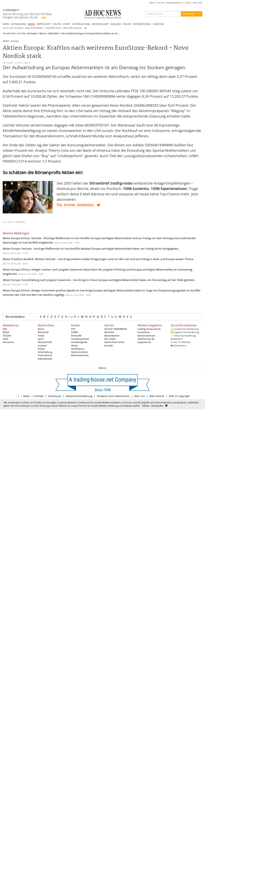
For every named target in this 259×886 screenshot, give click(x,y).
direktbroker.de (146, 338)
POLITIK (57, 24)
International (45, 355)
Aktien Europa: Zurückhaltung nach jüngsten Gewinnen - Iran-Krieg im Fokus (50, 280)
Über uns (139, 396)
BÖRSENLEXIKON (174, 3)
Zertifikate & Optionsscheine (79, 350)
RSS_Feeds (110, 338)
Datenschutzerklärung (79, 396)
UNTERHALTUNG (81, 24)
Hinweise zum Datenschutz (113, 396)
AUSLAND (116, 24)
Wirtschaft (43, 332)
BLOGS (161, 3)
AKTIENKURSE (18, 24)
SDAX (5, 338)
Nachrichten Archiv (114, 342)
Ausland (42, 345)
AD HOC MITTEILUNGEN (13, 28)
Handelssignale (79, 342)
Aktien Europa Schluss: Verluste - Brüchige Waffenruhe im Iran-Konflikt (46, 238)
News (26, 396)
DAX (5, 329)
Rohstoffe (76, 335)
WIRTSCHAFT (44, 24)
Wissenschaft (45, 342)
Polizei (41, 348)
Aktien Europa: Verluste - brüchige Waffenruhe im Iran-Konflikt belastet (46, 248)
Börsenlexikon (15, 317)
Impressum (54, 396)
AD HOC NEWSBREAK (115, 329)
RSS (187, 3)
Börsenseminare (79, 355)
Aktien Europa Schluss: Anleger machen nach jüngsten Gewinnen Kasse (46, 269)
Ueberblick (53, 33)
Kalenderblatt (45, 358)
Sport (41, 338)
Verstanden (157, 405)
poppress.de (144, 342)
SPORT (66, 24)
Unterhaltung (45, 352)
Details (145, 405)
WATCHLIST (197, 3)
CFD (73, 329)
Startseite (32, 33)
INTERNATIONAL (142, 24)
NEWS (6, 24)
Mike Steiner (156, 396)
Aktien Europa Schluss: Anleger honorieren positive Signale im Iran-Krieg (47, 290)
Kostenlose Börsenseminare (146, 334)
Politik (41, 335)
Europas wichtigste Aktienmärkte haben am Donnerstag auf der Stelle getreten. (146, 280)
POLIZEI (127, 24)
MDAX (6, 332)
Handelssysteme (80, 338)
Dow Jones (8, 342)
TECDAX (7, 335)
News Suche (189, 13)
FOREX (74, 332)
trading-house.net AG (149, 329)
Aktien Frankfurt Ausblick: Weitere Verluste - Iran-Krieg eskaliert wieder (46, 259)
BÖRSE (31, 24)
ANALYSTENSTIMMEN (34, 28)
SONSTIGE (158, 24)
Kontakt (108, 345)
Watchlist (109, 332)
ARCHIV (152, 3)
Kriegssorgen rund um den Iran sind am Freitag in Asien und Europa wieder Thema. (142, 259)
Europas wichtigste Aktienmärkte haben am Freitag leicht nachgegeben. (135, 248)
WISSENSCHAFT (100, 24)
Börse (42, 33)
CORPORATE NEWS (53, 28)
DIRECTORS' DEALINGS (72, 28)
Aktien (6, 41)
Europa (15, 41)
